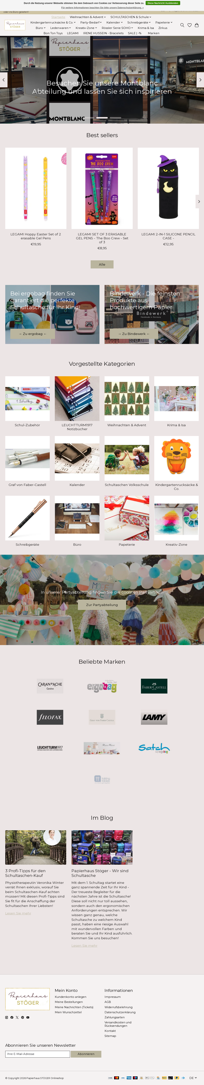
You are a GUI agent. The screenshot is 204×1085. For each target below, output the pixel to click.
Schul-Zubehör (27, 425)
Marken (153, 33)
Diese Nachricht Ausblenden (163, 3)
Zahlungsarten (115, 1017)
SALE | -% (135, 33)
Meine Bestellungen (69, 1002)
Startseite (58, 17)
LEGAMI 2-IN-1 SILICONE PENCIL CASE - (168, 236)
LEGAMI (73, 33)
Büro (77, 544)
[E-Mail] (37, 1054)
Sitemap (110, 1036)
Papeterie (127, 544)
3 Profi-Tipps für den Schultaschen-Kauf (25, 873)
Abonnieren (86, 1054)
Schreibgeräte (27, 544)
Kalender (77, 485)
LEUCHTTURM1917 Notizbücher (77, 427)
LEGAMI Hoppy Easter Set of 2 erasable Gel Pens (36, 236)
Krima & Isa (146, 28)
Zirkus (162, 28)
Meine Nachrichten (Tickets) (74, 1007)
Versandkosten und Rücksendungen (118, 1024)
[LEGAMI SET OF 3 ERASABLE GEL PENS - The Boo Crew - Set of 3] (102, 188)
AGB (108, 1002)
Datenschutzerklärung (120, 1012)
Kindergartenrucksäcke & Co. (176, 487)
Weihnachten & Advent (126, 425)
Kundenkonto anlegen (70, 997)
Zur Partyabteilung (102, 605)
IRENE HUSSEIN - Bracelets (103, 33)
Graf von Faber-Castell (27, 485)
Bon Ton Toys (53, 33)
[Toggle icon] (182, 25)
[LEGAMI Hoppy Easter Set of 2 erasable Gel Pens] (35, 188)
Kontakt (110, 1031)
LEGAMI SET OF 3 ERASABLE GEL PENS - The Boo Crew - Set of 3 (102, 238)
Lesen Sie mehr (18, 913)
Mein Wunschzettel (68, 1012)
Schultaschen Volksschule (127, 485)
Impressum (113, 997)
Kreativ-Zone (176, 544)
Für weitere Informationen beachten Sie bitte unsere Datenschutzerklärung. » (102, 7)
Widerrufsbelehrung (118, 1007)
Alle (102, 264)
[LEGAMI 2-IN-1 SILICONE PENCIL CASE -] (168, 188)
